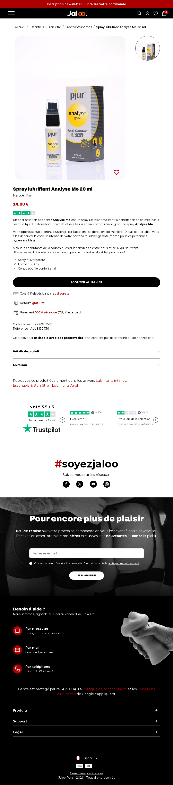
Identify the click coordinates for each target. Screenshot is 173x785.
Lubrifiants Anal (65, 385)
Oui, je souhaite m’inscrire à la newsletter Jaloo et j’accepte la (86, 563)
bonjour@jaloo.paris (39, 652)
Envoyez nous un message (44, 633)
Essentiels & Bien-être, (31, 385)
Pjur (29, 195)
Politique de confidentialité (105, 689)
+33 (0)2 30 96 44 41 (40, 671)
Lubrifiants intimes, (111, 381)
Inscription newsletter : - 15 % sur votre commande (86, 4)
